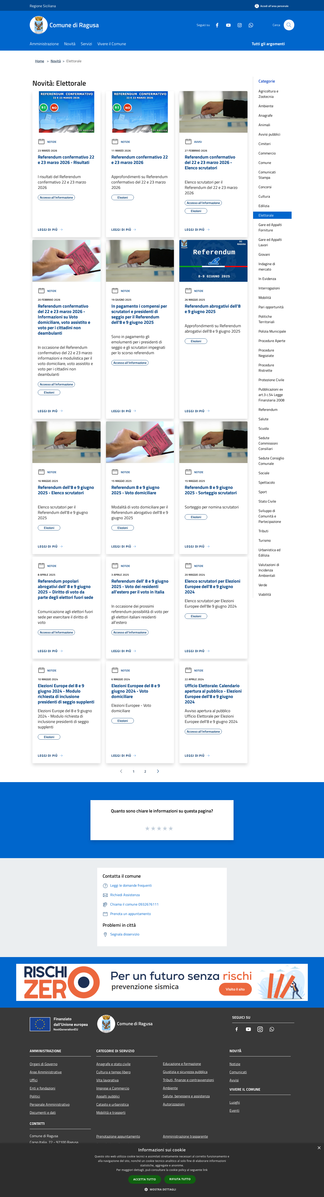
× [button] (319, 1148)
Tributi (263, 531)
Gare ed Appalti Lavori (270, 242)
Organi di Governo (43, 1064)
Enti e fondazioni (42, 1088)
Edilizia (264, 205)
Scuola (264, 428)
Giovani (264, 254)
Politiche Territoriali (266, 319)
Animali (264, 125)
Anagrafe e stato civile (113, 1064)
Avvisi (193, 142)
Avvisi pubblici (269, 134)
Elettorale (266, 215)
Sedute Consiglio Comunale (271, 460)
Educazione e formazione (182, 1063)
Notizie (47, 142)
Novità (56, 61)
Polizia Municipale (272, 331)
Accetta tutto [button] (144, 1179)
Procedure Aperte (272, 340)
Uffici (34, 1080)
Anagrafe (265, 115)
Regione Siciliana (43, 6)
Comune (265, 162)
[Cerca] (289, 25)
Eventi (234, 1110)
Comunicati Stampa (267, 174)
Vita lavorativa (107, 1080)
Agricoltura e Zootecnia (268, 93)
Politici (35, 1096)
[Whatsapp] (248, 25)
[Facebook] (215, 25)
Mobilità (265, 297)
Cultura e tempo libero (113, 1072)
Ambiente (266, 106)
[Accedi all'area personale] (271, 6)
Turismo (265, 540)
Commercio (267, 153)
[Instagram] (237, 25)
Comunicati (238, 1072)
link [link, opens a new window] (205, 1170)
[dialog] (162, 1170)
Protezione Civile (271, 380)
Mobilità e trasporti (111, 1112)
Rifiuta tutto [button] (180, 1179)
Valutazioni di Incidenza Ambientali (269, 570)
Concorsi (265, 187)
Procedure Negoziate (266, 352)
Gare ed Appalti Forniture (270, 227)
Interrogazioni (269, 288)
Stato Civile (267, 501)
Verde (263, 585)
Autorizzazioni (174, 1104)
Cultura (264, 196)
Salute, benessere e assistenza (186, 1096)
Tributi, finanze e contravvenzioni (188, 1080)
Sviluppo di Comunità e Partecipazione (270, 516)
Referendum (268, 409)
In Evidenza (267, 278)
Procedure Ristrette (266, 367)
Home (39, 61)
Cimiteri (265, 143)
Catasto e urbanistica (112, 1104)
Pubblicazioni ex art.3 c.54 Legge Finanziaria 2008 (271, 395)
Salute (263, 419)
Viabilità (265, 594)
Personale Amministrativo (50, 1104)
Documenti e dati (43, 1112)
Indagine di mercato (267, 266)
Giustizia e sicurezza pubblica (185, 1071)
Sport (263, 491)
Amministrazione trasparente (185, 1136)
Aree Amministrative (46, 1072)
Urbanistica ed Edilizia (269, 552)
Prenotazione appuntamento (118, 1136)
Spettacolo (267, 482)
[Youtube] (226, 25)
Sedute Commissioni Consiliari (268, 443)
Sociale (264, 473)
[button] (162, 1189)
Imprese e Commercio (112, 1088)
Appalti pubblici (108, 1096)
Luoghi (235, 1102)
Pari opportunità (271, 307)
